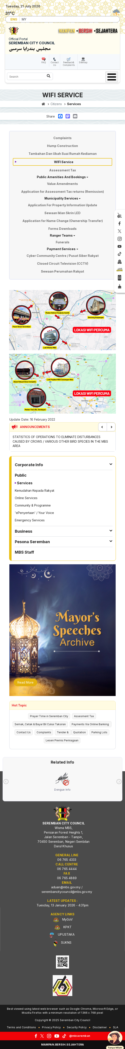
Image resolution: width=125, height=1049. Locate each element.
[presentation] (5, 781)
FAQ (43, 62)
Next (111, 427)
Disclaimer (100, 1027)
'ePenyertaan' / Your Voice (34, 513)
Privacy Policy (51, 1027)
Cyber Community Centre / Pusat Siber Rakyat (63, 256)
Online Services (26, 498)
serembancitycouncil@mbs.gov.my (67, 892)
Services (24, 483)
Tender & (63, 732)
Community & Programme (33, 505)
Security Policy (77, 1027)
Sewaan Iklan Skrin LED (62, 213)
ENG (13, 19)
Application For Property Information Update (62, 205)
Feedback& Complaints (69, 63)
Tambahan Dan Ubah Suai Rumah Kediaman (63, 153)
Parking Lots (99, 732)
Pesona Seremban (32, 541)
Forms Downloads (62, 228)
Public (21, 475)
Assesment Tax (84, 716)
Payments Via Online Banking (91, 724)
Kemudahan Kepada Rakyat (34, 490)
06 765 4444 (67, 869)
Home (43, 104)
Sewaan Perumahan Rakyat (62, 271)
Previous (102, 427)
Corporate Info (29, 464)
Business (23, 531)
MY (24, 19)
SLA (115, 1027)
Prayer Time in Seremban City (49, 716)
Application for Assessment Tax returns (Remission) (62, 191)
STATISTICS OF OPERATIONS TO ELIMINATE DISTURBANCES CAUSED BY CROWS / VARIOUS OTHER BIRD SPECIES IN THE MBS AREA (60, 441)
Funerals (62, 242)
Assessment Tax (62, 170)
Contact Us (55, 63)
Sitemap (83, 62)
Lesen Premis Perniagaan (62, 740)
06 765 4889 (67, 878)
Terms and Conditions (21, 1027)
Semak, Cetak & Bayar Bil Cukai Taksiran (40, 724)
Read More (25, 682)
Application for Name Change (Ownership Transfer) (62, 221)
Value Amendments (62, 184)
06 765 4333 (66, 859)
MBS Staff (24, 552)
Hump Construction (62, 146)
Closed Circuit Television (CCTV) (62, 263)
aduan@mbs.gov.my (66, 887)
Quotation (79, 732)
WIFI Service (63, 162)
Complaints (62, 138)
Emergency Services (30, 520)
